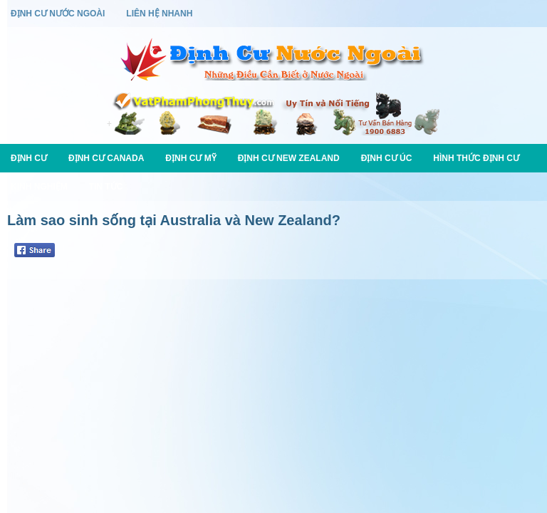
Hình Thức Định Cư (476, 158)
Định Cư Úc (386, 158)
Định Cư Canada (106, 158)
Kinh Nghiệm (39, 187)
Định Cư (29, 158)
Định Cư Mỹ (190, 158)
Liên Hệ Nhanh (159, 14)
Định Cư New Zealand (289, 158)
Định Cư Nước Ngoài (58, 14)
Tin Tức (106, 187)
